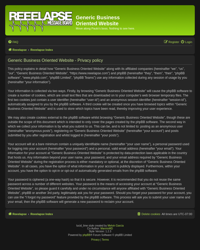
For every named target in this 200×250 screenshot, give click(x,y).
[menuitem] (13, 42)
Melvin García (116, 225)
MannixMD (107, 228)
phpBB (86, 235)
